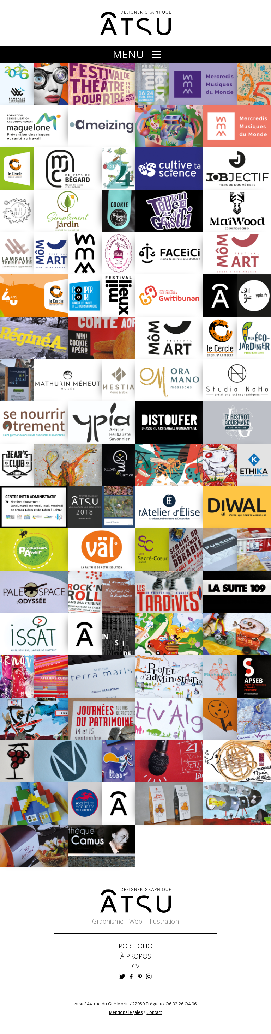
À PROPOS (135, 956)
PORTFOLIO (135, 946)
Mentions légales (126, 1012)
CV (135, 966)
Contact (154, 1012)
